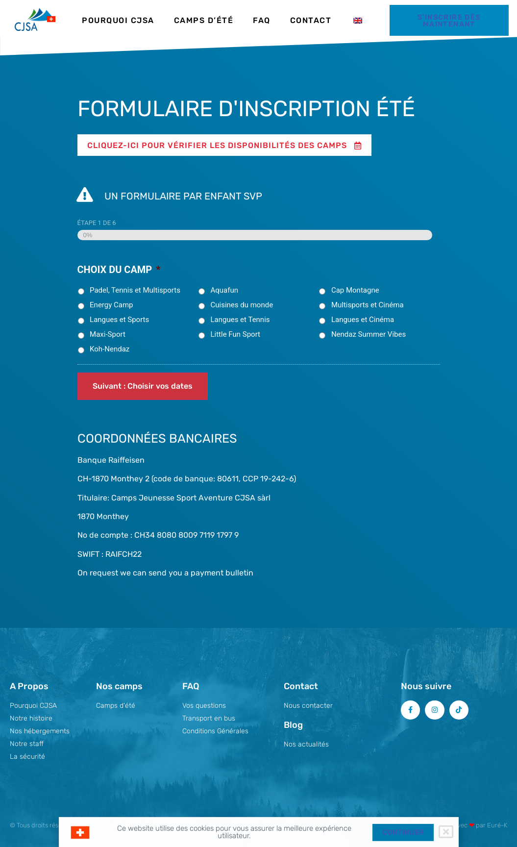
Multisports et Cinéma (367, 304)
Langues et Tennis (240, 319)
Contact (311, 20)
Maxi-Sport (107, 334)
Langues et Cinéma (362, 319)
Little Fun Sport (235, 334)
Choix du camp (119, 269)
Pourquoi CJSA (118, 20)
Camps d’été (204, 20)
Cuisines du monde (241, 304)
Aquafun (224, 290)
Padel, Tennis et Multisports (135, 290)
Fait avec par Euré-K (474, 825)
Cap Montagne (355, 290)
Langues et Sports (119, 319)
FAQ (262, 20)
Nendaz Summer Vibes (368, 334)
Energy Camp (111, 304)
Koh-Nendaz (109, 349)
